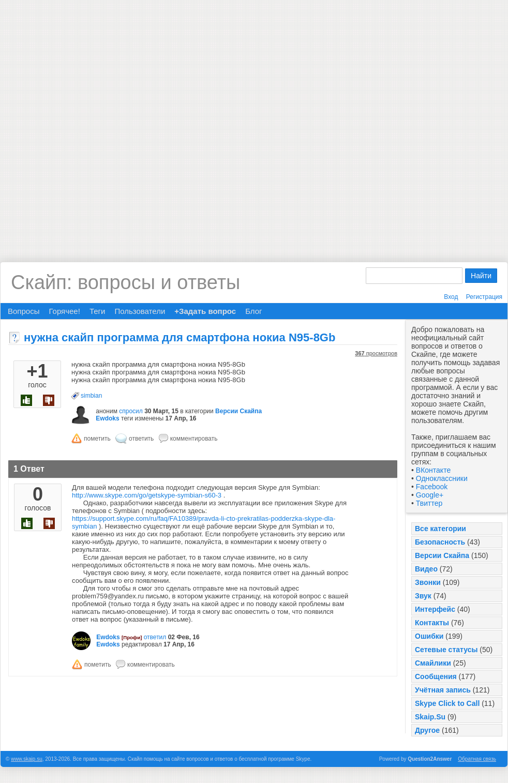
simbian (91, 395)
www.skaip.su (26, 759)
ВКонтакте (433, 470)
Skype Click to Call (447, 703)
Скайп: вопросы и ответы (125, 282)
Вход (451, 296)
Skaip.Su (430, 717)
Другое (427, 730)
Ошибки (429, 636)
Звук (423, 596)
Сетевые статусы (446, 649)
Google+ (429, 495)
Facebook (431, 487)
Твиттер (429, 503)
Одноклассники (442, 478)
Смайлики (433, 663)
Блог (253, 311)
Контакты (432, 623)
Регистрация (484, 296)
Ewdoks (107, 418)
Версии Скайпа (442, 555)
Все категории (440, 528)
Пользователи (139, 311)
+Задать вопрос (205, 311)
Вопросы (23, 311)
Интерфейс (435, 609)
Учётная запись (443, 690)
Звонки (428, 582)
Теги (97, 311)
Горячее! (64, 311)
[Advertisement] (123, 123)
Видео (426, 569)
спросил (131, 411)
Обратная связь (477, 759)
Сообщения (436, 676)
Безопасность (440, 542)
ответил (155, 637)
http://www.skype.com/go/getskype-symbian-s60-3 (146, 495)
